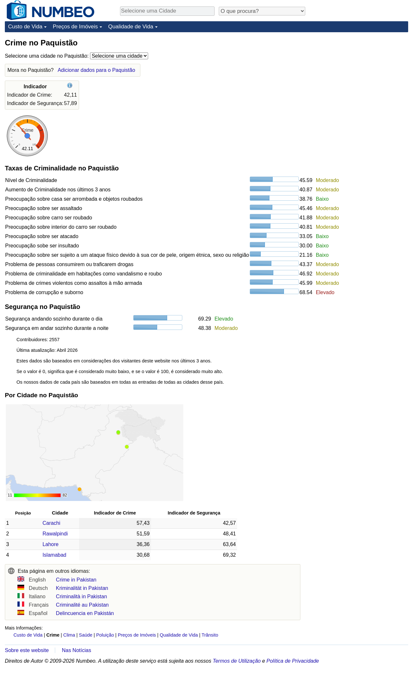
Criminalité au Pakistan (82, 605)
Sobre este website (27, 650)
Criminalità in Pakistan (81, 596)
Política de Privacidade (293, 661)
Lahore (51, 544)
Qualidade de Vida (130, 27)
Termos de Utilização (237, 661)
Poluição (105, 635)
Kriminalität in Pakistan (82, 588)
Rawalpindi (55, 533)
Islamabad (54, 555)
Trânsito (210, 635)
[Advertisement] (359, 78)
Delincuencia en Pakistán (85, 613)
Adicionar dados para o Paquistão (96, 70)
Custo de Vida (25, 27)
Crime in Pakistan (76, 579)
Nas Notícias (76, 650)
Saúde (86, 635)
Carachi (51, 523)
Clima (69, 635)
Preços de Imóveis (75, 27)
